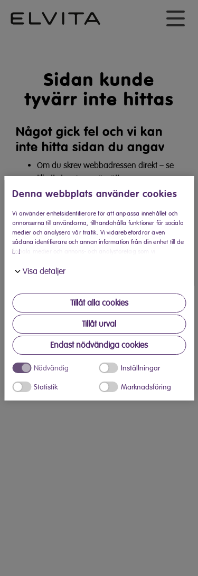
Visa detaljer (44, 271)
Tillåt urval (99, 324)
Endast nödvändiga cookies (99, 345)
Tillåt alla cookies (99, 303)
